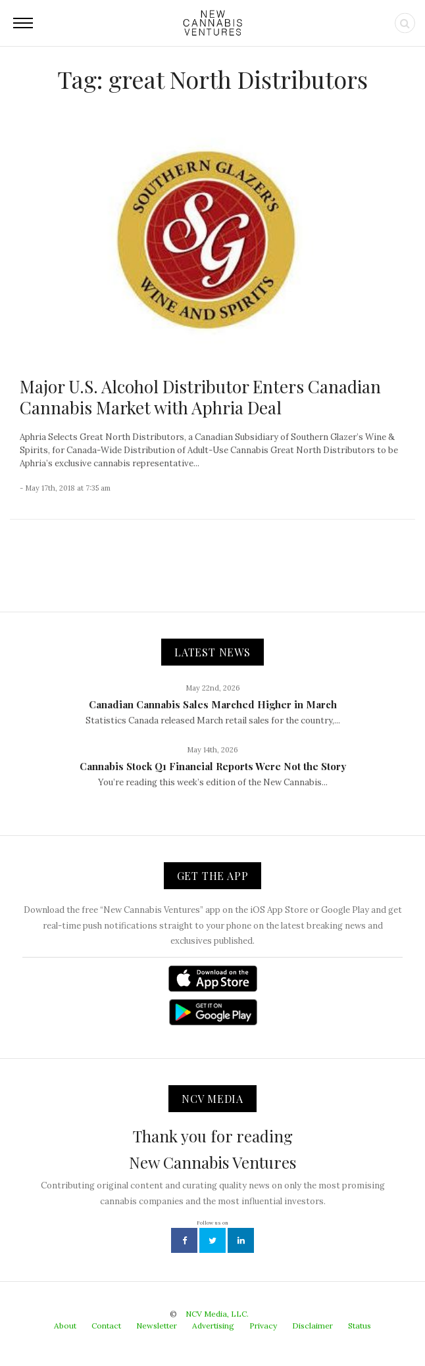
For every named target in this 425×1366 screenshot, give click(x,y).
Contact (106, 1325)
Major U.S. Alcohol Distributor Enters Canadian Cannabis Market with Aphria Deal (200, 396)
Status (359, 1325)
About (65, 1325)
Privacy (263, 1325)
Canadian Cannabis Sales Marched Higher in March (213, 704)
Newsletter (156, 1325)
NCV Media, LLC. (217, 1314)
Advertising (213, 1325)
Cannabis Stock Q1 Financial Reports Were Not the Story (213, 766)
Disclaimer (312, 1325)
